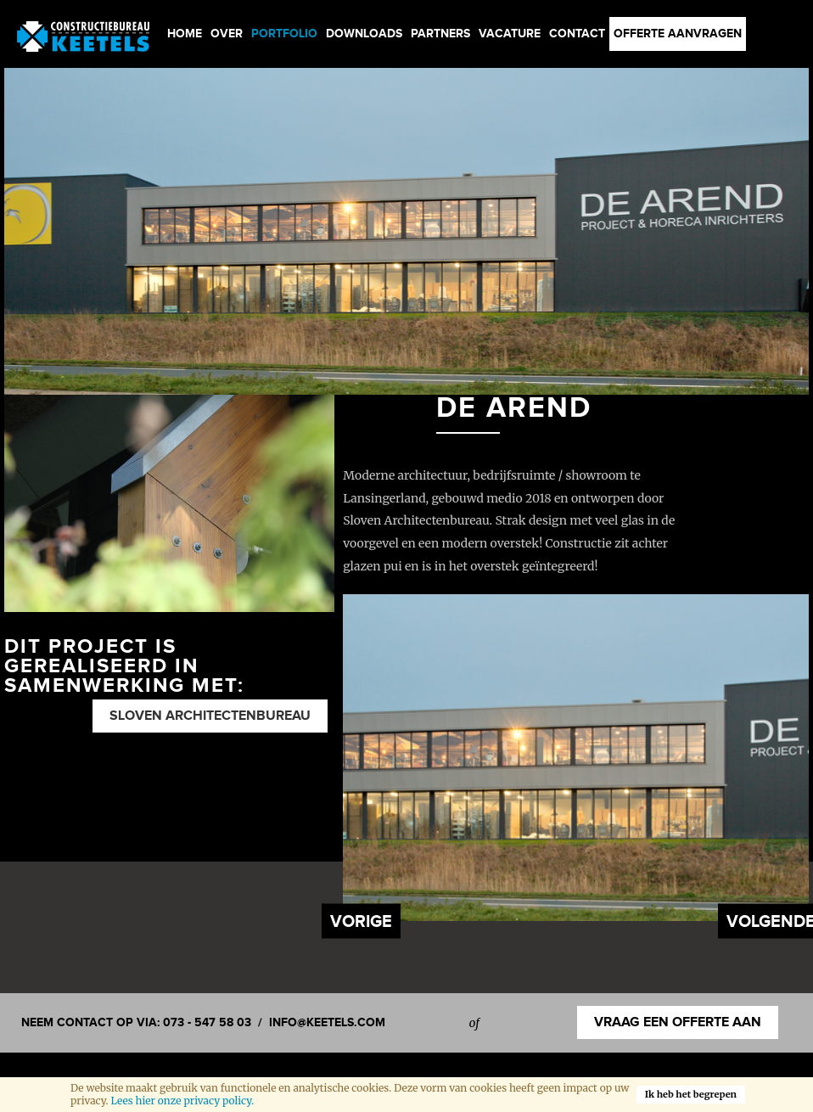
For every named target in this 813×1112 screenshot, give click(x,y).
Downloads (364, 33)
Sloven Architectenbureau (210, 716)
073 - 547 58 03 (207, 1022)
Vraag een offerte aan (677, 1022)
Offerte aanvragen (678, 33)
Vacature (510, 33)
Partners (440, 33)
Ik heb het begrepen (691, 1094)
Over (226, 33)
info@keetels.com (327, 1022)
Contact (577, 33)
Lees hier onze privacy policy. (182, 1100)
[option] (406, 231)
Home (184, 33)
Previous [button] (361, 921)
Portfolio (284, 33)
